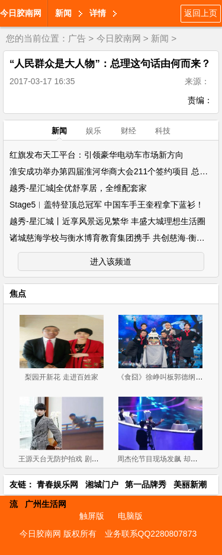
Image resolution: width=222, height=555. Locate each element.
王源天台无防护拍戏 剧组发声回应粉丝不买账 (90, 459)
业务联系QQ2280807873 (151, 533)
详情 (97, 13)
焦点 (17, 293)
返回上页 (200, 13)
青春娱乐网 (57, 484)
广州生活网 (45, 504)
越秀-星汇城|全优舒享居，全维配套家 (78, 188)
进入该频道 (110, 261)
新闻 (63, 13)
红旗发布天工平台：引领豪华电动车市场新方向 (96, 155)
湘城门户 (101, 484)
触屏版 (91, 516)
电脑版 (130, 516)
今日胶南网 (20, 13)
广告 (77, 38)
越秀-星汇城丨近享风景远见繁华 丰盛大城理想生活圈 (107, 221)
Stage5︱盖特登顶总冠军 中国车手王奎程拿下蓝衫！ (106, 204)
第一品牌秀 (145, 484)
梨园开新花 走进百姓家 (61, 377)
